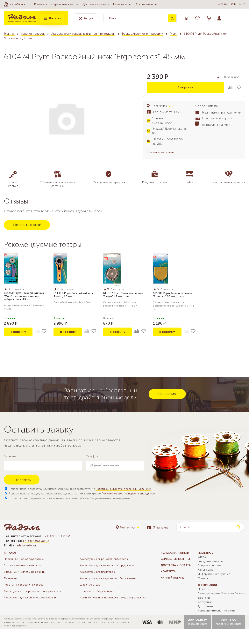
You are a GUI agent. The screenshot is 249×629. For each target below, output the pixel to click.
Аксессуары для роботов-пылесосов (104, 559)
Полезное (122, 4)
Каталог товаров (33, 33)
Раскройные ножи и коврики (142, 33)
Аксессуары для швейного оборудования (30, 597)
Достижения (206, 606)
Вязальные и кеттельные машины (25, 572)
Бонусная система (210, 565)
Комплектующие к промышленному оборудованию (113, 597)
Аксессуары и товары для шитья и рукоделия (83, 33)
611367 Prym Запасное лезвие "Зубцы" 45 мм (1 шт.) (123, 295)
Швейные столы (90, 584)
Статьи (202, 557)
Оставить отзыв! (27, 225)
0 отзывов (231, 77)
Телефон (92, 456)
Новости (203, 589)
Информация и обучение (214, 574)
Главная (9, 33)
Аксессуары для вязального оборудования (107, 565)
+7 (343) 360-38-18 (36, 541)
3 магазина (157, 527)
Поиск (172, 18)
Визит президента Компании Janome (221, 593)
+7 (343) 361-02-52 (231, 4)
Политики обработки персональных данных (128, 493)
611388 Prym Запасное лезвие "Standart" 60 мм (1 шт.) (173, 295)
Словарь (203, 578)
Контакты (40, 4)
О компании (147, 4)
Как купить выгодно (210, 561)
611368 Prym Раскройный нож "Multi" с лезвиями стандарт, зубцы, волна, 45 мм (24, 296)
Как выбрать (205, 569)
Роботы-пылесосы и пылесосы (24, 584)
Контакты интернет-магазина (216, 610)
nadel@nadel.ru (25, 545)
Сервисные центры (65, 4)
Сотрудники (205, 602)
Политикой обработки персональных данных (123, 488)
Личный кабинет (173, 577)
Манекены (10, 578)
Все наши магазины (160, 152)
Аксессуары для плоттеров (97, 572)
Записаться (167, 394)
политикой (40, 622)
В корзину (185, 87)
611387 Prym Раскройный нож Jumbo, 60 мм (73, 295)
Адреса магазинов (175, 552)
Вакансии (204, 597)
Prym (173, 33)
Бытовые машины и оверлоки (22, 565)
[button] (14, 4)
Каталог (52, 18)
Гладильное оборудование (96, 591)
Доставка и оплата (95, 4)
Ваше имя (10, 456)
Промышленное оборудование (24, 559)
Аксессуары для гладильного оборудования (108, 578)
